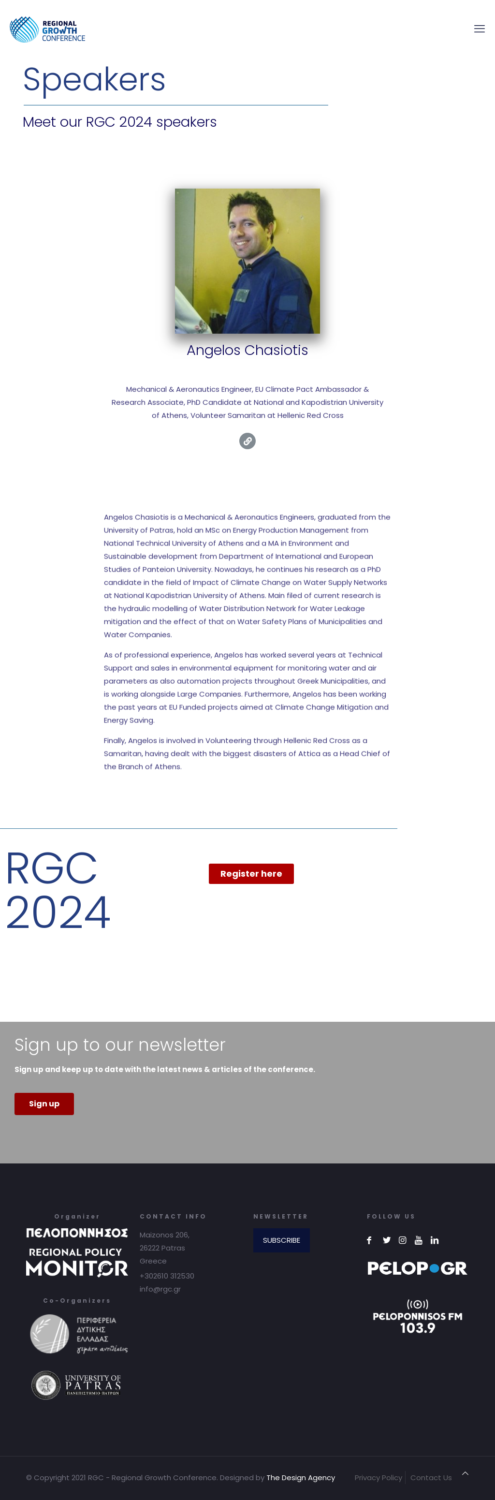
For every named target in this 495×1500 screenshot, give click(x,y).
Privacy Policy (378, 1477)
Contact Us (431, 1477)
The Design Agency (300, 1477)
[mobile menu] (479, 29)
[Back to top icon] (465, 1473)
